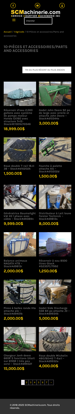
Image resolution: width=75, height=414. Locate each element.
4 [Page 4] (34, 382)
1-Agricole (19, 32)
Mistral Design (42, 407)
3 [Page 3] (30, 382)
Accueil (8, 32)
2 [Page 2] (26, 382)
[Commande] (46, 70)
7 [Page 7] (46, 382)
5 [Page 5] (38, 382)
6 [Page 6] (42, 382)
